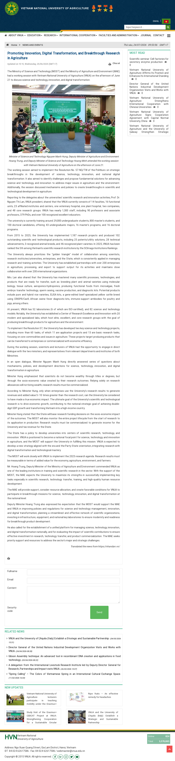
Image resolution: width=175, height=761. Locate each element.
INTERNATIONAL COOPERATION (78, 35)
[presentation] (64, 612)
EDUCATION (34, 35)
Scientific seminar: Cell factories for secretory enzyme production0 (149, 62)
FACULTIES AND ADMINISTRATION (119, 35)
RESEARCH (51, 35)
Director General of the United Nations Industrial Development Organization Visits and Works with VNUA (65, 649)
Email (156, 21)
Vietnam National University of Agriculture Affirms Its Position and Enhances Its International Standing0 (149, 74)
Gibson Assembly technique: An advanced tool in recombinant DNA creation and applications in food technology (65, 658)
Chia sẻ (116, 63)
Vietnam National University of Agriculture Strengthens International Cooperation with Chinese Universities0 (149, 102)
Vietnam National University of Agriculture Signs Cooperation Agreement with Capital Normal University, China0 (149, 116)
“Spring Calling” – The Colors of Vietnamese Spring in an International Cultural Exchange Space (65, 675)
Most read (137, 52)
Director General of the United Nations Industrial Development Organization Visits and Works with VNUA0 (149, 88)
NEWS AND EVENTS (33, 45)
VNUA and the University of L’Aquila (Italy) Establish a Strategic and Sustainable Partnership (65, 640)
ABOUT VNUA (17, 35)
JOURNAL (145, 35)
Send (99, 612)
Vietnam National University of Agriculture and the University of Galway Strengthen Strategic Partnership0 (149, 130)
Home (11, 45)
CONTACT (158, 35)
